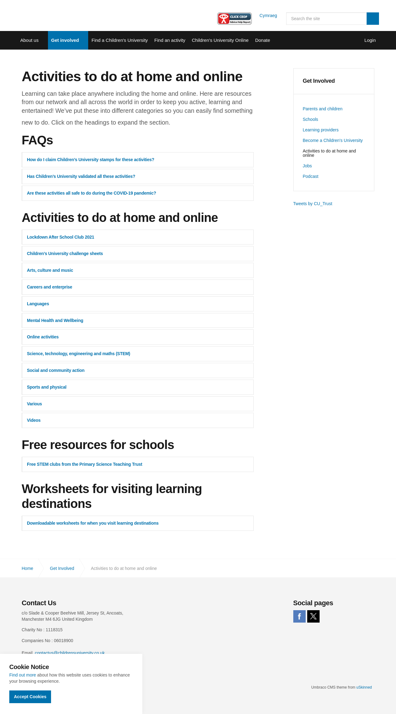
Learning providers (321, 129)
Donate (262, 40)
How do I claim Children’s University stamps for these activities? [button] (90, 159)
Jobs (307, 165)
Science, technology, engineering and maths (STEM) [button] (78, 353)
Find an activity (169, 40)
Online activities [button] (43, 336)
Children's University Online (220, 40)
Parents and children (322, 108)
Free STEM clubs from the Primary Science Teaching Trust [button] (84, 464)
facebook (299, 616)
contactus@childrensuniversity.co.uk (70, 652)
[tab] (138, 159)
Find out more (22, 674)
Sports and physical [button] (47, 387)
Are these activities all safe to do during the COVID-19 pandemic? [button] (91, 193)
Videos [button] (34, 420)
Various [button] (34, 403)
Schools (310, 119)
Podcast (311, 176)
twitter (313, 616)
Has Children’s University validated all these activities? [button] (81, 176)
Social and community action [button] (55, 370)
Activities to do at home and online (329, 153)
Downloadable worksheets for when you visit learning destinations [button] (93, 523)
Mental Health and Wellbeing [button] (55, 320)
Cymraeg (264, 15)
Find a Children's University (120, 40)
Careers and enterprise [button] (49, 286)
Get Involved (319, 81)
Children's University (46, 15)
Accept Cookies (30, 696)
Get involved (65, 40)
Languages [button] (38, 303)
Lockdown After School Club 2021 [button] (60, 237)
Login (370, 40)
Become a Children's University (333, 140)
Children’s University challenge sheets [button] (65, 253)
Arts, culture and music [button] (50, 270)
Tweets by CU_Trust (312, 203)
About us (29, 40)
